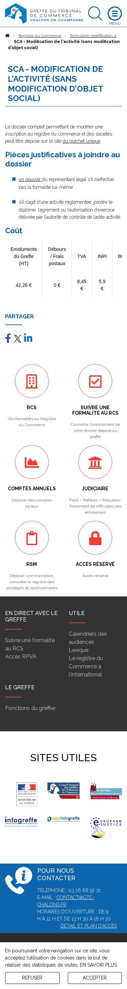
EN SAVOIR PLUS (98, 965)
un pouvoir (30, 179)
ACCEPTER (95, 978)
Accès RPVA (20, 656)
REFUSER (32, 978)
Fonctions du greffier (30, 708)
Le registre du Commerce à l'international (86, 666)
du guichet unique (81, 141)
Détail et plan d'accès (89, 926)
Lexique (78, 650)
